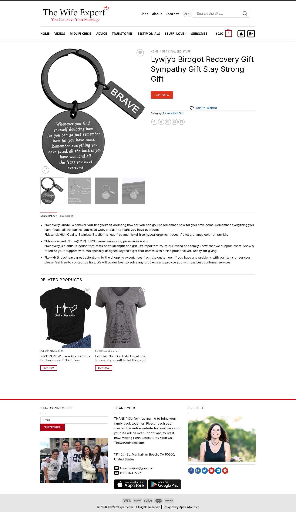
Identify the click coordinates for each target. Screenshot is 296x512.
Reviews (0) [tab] (67, 215)
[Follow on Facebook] (191, 470)
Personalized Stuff (176, 51)
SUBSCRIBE (199, 34)
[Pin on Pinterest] (175, 122)
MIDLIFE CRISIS (80, 34)
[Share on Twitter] (161, 122)
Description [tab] (48, 215)
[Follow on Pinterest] (211, 470)
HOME (44, 34)
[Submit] (247, 14)
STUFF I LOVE (175, 34)
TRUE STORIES (122, 34)
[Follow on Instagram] (198, 470)
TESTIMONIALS (148, 34)
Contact (172, 14)
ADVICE (101, 34)
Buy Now (162, 95)
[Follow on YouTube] (225, 470)
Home (154, 51)
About (157, 14)
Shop (144, 14)
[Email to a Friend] (168, 122)
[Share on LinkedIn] (181, 122)
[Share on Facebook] (154, 122)
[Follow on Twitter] (205, 470)
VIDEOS (59, 34)
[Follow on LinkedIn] (218, 470)
